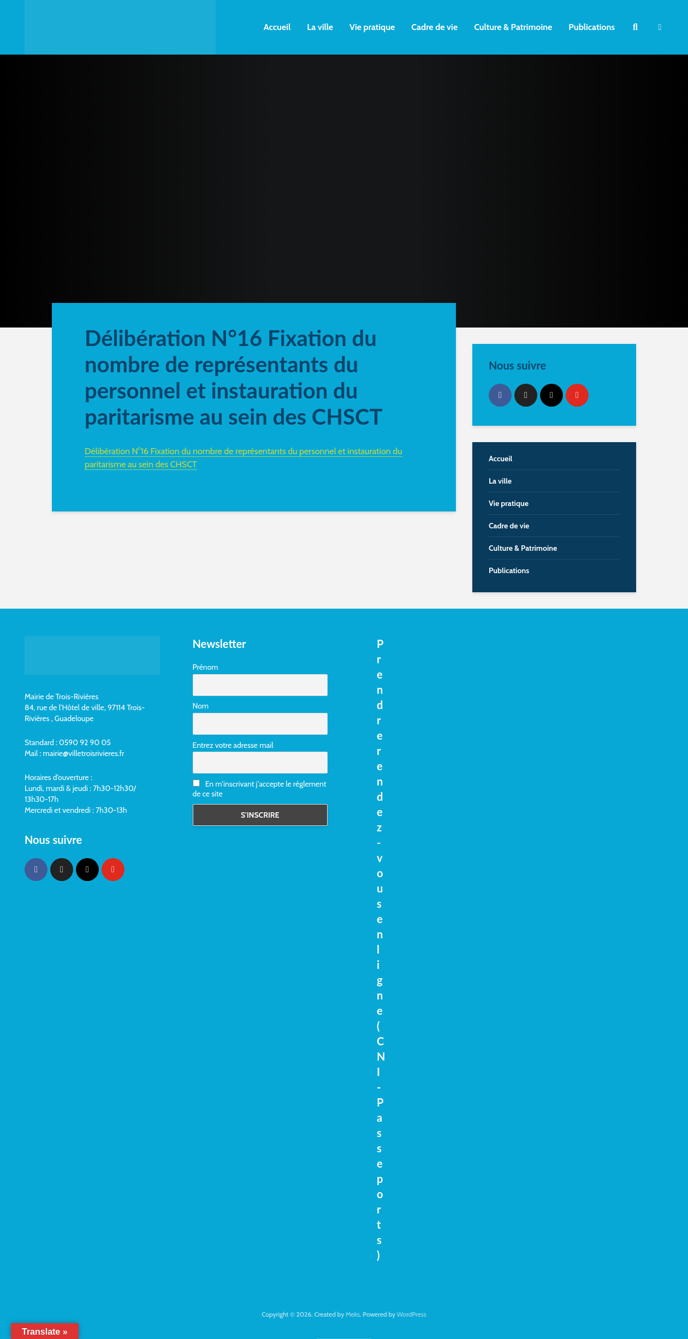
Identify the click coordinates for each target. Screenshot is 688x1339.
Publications (591, 27)
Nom (201, 706)
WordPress (411, 1314)
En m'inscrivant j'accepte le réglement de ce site (260, 789)
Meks (353, 1314)
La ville (320, 27)
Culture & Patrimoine (513, 27)
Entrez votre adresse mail (233, 745)
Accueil (277, 27)
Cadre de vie (434, 27)
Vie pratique (372, 27)
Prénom (205, 667)
